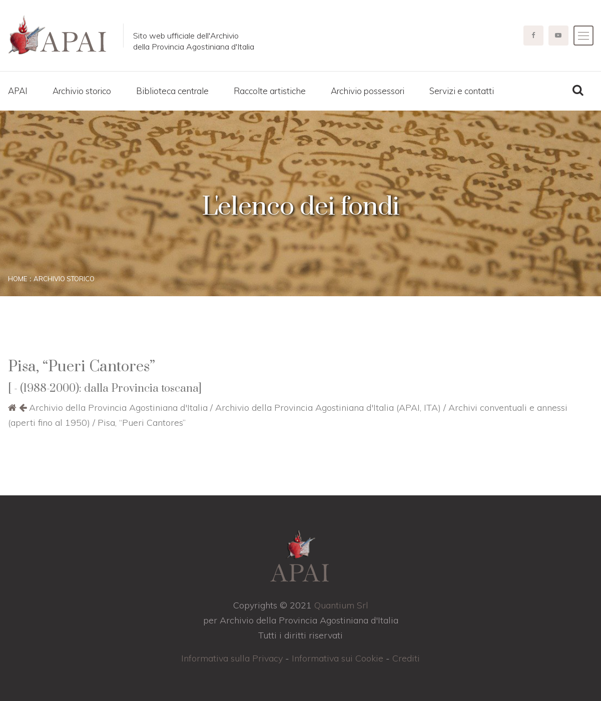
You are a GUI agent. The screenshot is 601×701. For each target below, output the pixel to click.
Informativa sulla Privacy (232, 658)
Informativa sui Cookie (337, 658)
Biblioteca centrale (172, 91)
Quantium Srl (341, 605)
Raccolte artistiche (270, 91)
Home (17, 279)
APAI (18, 91)
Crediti (406, 658)
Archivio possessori (367, 91)
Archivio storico (82, 91)
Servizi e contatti (461, 91)
